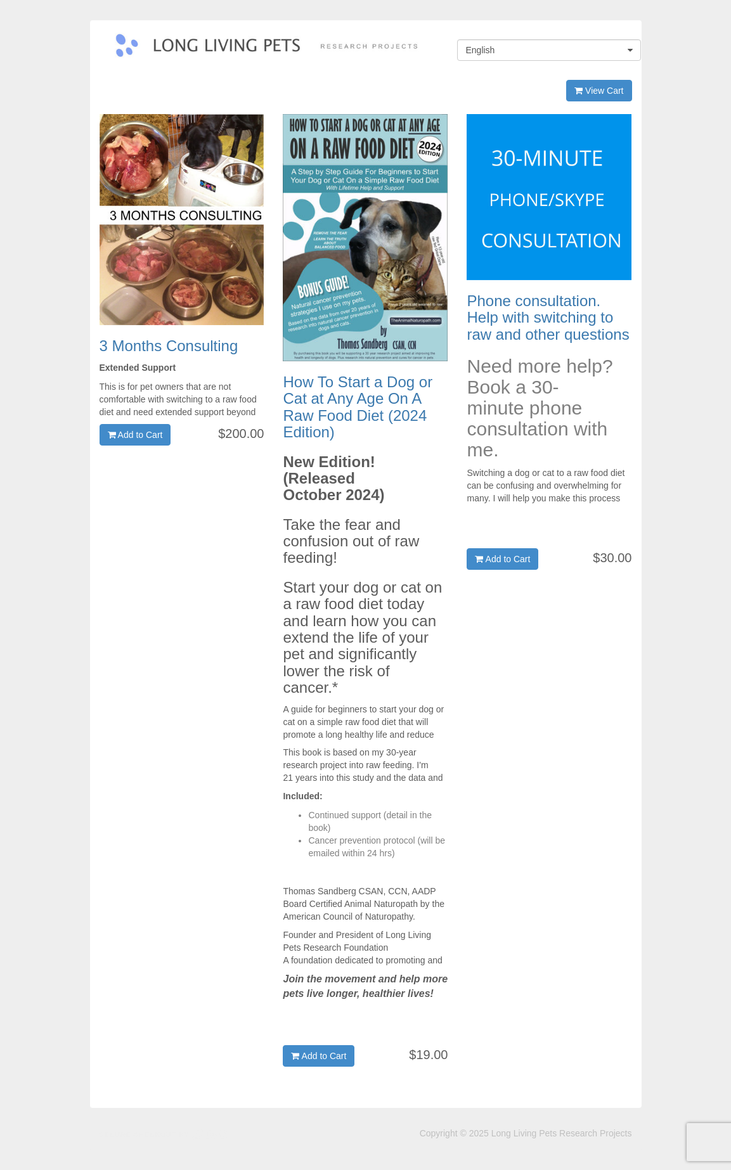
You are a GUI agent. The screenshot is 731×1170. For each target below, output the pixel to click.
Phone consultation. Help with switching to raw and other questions (548, 317)
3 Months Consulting (169, 345)
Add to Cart (135, 435)
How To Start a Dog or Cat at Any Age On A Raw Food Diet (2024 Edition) (357, 406)
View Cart (598, 91)
